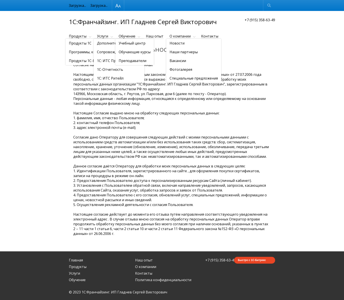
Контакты (209, 36)
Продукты (77, 36)
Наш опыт (154, 36)
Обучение (127, 36)
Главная (76, 260)
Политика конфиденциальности (163, 279)
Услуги (102, 36)
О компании (180, 36)
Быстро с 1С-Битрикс (252, 260)
